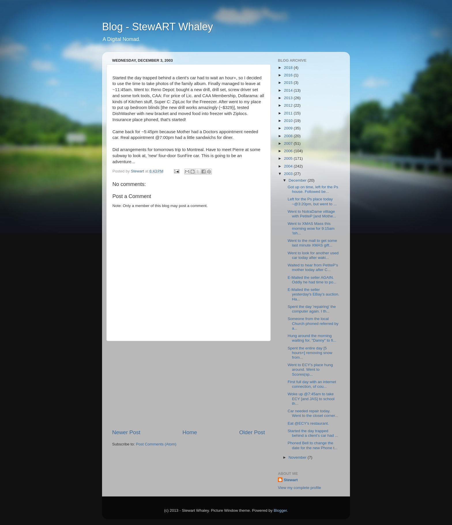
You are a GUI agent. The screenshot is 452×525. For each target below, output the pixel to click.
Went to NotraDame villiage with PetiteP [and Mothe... (312, 213)
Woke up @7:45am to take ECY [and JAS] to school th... (311, 398)
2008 (289, 136)
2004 (289, 166)
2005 (289, 158)
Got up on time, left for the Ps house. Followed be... (313, 189)
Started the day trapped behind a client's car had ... (313, 433)
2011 (289, 113)
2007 (289, 143)
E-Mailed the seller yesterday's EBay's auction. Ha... (313, 294)
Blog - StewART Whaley (157, 27)
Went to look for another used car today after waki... (313, 255)
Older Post (252, 432)
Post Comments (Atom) (156, 444)
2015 (289, 82)
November (298, 457)
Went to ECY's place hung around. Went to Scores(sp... (310, 369)
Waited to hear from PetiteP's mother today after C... (313, 267)
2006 (289, 151)
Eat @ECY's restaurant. (308, 423)
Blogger (280, 510)
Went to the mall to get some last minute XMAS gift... (312, 242)
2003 (289, 174)
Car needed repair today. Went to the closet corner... (313, 413)
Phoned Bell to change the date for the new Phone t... (313, 445)
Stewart (291, 480)
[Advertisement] (188, 385)
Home (189, 432)
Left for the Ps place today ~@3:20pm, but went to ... (312, 201)
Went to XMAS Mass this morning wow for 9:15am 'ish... (311, 228)
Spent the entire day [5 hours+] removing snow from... (310, 353)
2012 (289, 105)
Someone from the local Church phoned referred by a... (313, 323)
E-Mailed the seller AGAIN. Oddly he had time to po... (312, 279)
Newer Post (126, 432)
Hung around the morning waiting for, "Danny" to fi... (312, 338)
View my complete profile (299, 488)
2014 (289, 90)
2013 (289, 98)
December (298, 180)
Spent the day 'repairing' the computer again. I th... (312, 308)
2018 (289, 67)
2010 (289, 120)
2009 (289, 128)
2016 (289, 75)
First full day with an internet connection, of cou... (312, 384)
